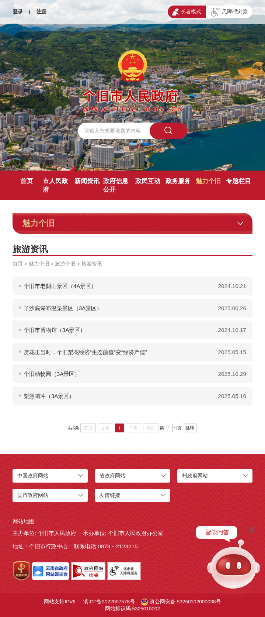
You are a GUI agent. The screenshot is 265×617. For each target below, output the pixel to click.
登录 (18, 11)
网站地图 (24, 521)
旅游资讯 (91, 264)
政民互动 (147, 181)
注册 (41, 11)
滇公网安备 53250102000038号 (181, 602)
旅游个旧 (65, 264)
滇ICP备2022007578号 (109, 601)
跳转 (189, 428)
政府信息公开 (115, 185)
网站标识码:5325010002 (132, 608)
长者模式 (186, 12)
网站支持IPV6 (59, 601)
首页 (26, 181)
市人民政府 (55, 185)
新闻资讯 (87, 181)
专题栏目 (238, 181)
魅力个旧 (208, 181)
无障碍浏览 (229, 12)
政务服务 (178, 181)
